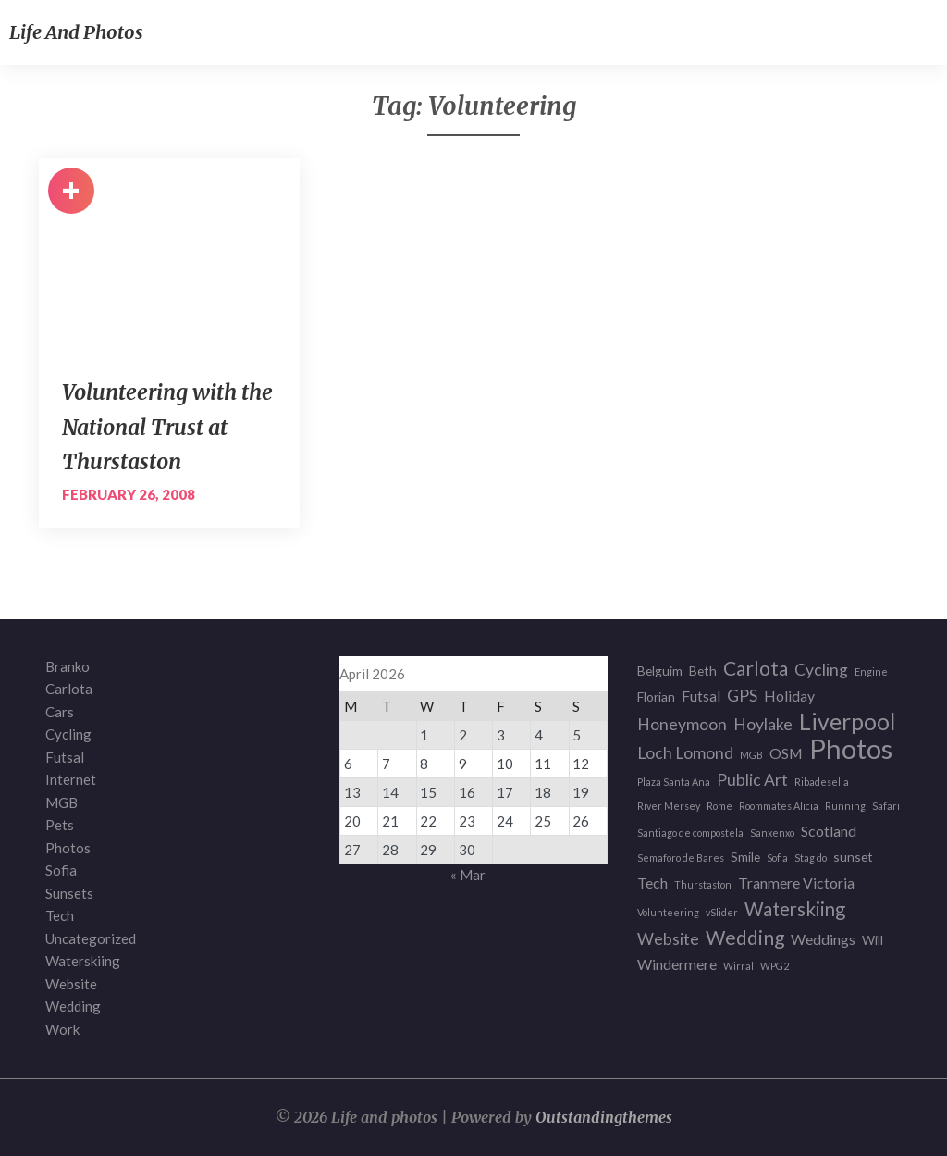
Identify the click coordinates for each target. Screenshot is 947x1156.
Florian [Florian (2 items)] (656, 696)
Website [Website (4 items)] (668, 939)
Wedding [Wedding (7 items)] (745, 938)
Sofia (61, 870)
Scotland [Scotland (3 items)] (828, 830)
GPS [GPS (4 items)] (742, 695)
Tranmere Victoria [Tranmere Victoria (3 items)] (796, 882)
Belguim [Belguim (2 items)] (660, 670)
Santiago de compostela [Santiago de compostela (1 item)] (690, 833)
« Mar (468, 874)
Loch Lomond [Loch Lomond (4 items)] (685, 753)
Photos (68, 847)
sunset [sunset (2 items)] (853, 856)
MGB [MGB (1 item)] (751, 755)
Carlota (68, 688)
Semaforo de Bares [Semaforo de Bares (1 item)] (680, 857)
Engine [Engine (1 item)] (871, 671)
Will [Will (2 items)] (872, 940)
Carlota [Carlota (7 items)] (755, 668)
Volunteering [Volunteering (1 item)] (668, 912)
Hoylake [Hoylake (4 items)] (763, 724)
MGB (61, 802)
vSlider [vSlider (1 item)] (722, 912)
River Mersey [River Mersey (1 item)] (668, 806)
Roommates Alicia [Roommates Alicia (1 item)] (778, 806)
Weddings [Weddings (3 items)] (823, 939)
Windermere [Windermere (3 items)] (677, 964)
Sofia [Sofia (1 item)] (777, 857)
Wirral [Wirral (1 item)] (738, 966)
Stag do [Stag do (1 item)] (810, 857)
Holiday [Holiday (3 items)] (789, 695)
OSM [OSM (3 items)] (786, 753)
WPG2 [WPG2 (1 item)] (774, 966)
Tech (59, 915)
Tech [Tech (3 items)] (652, 882)
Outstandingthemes (603, 1117)
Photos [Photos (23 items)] (850, 749)
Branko (67, 666)
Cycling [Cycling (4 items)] (821, 669)
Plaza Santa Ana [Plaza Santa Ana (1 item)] (673, 782)
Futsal (64, 757)
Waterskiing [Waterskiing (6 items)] (794, 909)
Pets (59, 824)
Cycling (68, 734)
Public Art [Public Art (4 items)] (752, 779)
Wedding (73, 1006)
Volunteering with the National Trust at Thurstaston (167, 427)
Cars (59, 711)
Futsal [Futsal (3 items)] (701, 695)
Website (71, 984)
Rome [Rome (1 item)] (719, 806)
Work (62, 1029)
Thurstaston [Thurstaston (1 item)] (703, 884)
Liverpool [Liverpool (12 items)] (847, 722)
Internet (70, 779)
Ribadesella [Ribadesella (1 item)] (821, 782)
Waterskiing (82, 960)
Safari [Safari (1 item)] (886, 806)
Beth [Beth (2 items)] (703, 670)
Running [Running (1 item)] (845, 806)
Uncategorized (90, 938)
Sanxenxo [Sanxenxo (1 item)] (772, 833)
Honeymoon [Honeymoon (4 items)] (682, 724)
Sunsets (69, 893)
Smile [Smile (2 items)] (745, 856)
